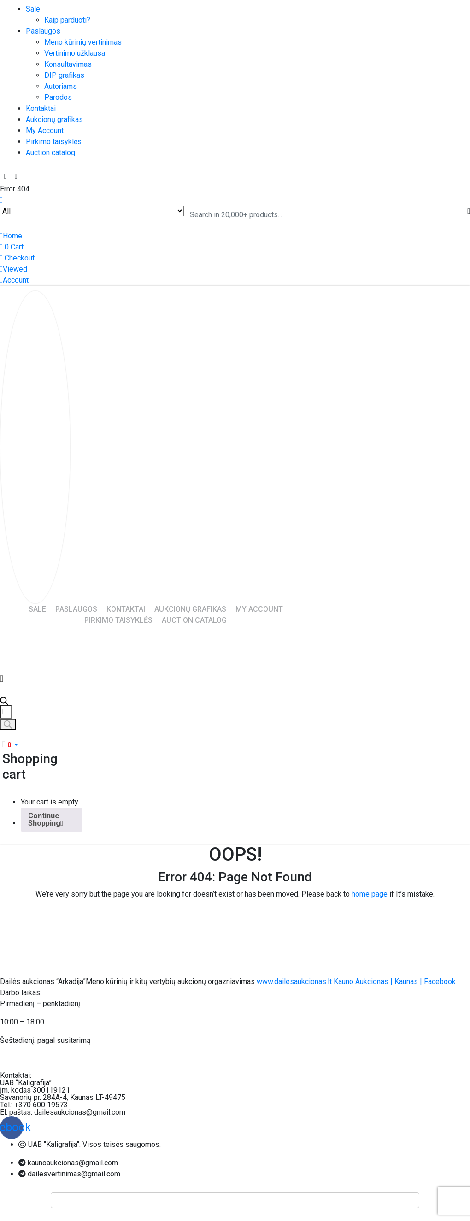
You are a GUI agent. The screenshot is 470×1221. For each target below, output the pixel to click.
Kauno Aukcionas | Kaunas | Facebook (395, 981)
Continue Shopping (45, 819)
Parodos (58, 97)
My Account (45, 130)
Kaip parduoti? (67, 20)
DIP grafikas (64, 75)
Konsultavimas (68, 64)
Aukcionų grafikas (54, 119)
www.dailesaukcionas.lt (294, 981)
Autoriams (60, 86)
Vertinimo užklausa (74, 53)
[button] (10, 745)
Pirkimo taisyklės (54, 141)
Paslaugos (43, 31)
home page (370, 894)
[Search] (8, 724)
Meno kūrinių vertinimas (83, 42)
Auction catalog (50, 152)
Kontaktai (41, 108)
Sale (33, 9)
